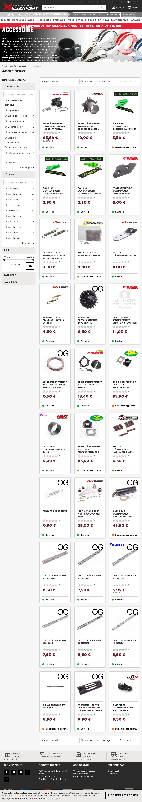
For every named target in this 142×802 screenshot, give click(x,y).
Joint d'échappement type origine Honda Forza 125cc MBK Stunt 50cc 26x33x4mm (55, 387)
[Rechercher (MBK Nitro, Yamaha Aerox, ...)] (18, 182)
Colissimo (112, 774)
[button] (133, 2)
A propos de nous (47, 777)
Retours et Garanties (83, 777)
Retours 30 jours (88, 756)
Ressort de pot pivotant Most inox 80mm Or (54, 320)
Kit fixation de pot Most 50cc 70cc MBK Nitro (89, 514)
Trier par (45, 82)
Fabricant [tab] (10, 275)
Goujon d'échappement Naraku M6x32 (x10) (124, 449)
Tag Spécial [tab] (10, 282)
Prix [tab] (6, 250)
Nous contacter (117, 2)
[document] (71, 796)
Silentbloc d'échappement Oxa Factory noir (124, 708)
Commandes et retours (84, 771)
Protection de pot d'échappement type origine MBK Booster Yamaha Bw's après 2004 (90, 710)
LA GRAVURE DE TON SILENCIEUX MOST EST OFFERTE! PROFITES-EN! (71, 25)
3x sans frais (53, 755)
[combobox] (74, 7)
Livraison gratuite (17, 756)
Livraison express (124, 756)
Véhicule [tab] (9, 174)
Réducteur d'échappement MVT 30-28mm (54, 449)
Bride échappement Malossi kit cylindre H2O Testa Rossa (55, 126)
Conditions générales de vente (53, 779)
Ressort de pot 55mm (55, 511)
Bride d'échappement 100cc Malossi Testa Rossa (90, 385)
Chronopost (113, 771)
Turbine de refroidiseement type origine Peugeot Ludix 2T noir (87, 323)
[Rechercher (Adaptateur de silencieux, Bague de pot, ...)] (18, 94)
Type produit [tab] (11, 86)
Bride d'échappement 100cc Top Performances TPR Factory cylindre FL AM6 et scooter (90, 452)
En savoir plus (53, 799)
